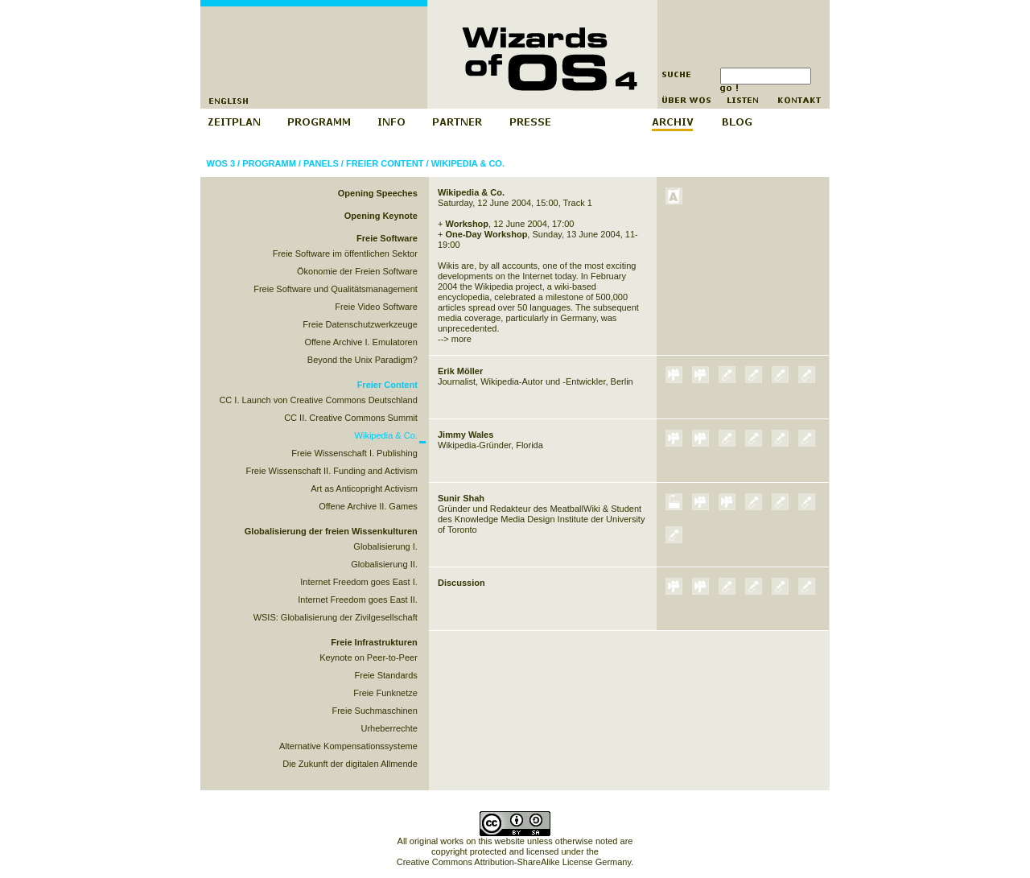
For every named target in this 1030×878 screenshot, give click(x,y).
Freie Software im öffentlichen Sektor (345, 253)
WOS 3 (221, 163)
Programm (269, 163)
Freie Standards (386, 675)
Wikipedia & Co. (468, 163)
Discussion (461, 582)
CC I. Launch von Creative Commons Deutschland (318, 400)
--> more (455, 339)
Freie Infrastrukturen (374, 642)
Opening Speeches (378, 193)
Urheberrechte (389, 728)
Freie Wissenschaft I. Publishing (354, 453)
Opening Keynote (381, 216)
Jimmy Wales (465, 434)
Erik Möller (460, 371)
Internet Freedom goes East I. (359, 582)
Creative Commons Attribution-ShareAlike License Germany (514, 862)
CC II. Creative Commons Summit (351, 418)
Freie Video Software (376, 306)
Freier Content (385, 163)
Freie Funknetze (385, 693)
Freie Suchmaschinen (374, 710)
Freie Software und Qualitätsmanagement (335, 289)
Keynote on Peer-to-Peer (368, 657)
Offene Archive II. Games (368, 506)
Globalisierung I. (385, 546)
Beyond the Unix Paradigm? (362, 360)
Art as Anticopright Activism (364, 488)
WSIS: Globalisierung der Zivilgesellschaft (335, 617)
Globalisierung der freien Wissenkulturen (331, 531)
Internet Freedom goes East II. (358, 599)
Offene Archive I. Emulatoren (360, 342)
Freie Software (387, 238)
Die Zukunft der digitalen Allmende (350, 764)
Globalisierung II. (384, 564)
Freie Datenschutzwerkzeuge (360, 324)
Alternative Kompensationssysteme (348, 746)
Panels (321, 163)
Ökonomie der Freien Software (357, 271)
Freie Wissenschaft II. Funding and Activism (331, 471)
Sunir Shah (461, 498)
